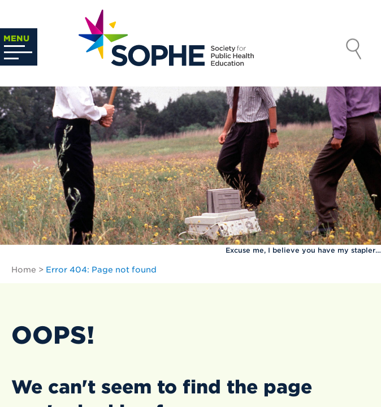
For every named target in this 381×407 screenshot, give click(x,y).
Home (23, 269)
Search (354, 50)
